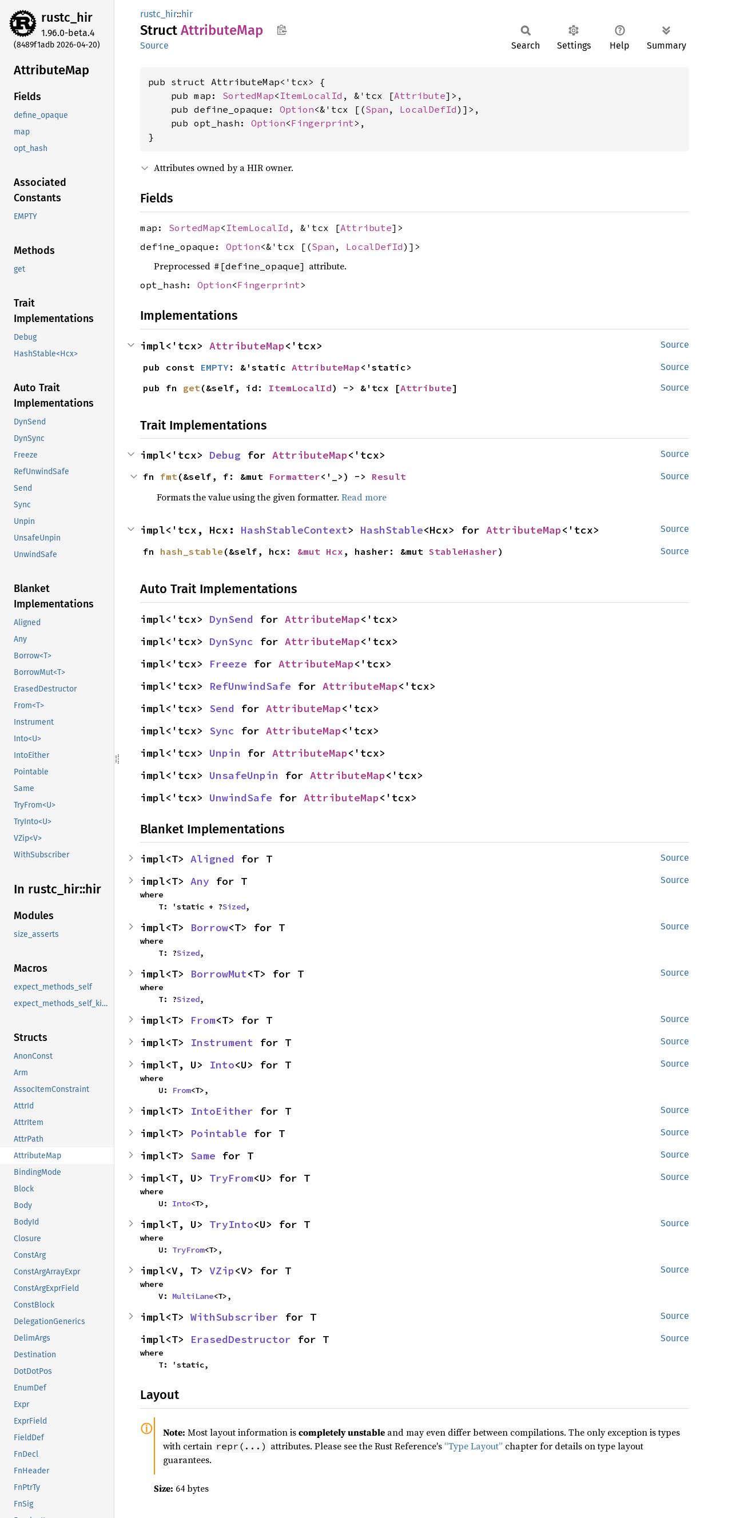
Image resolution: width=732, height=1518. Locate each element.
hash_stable (191, 551)
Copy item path (281, 29)
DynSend (231, 619)
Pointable (218, 1133)
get (191, 388)
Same (203, 1155)
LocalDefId (428, 109)
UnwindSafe (240, 797)
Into (221, 1064)
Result (389, 476)
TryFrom (231, 1178)
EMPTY (214, 367)
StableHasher (463, 551)
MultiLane (192, 1296)
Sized (233, 906)
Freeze (228, 663)
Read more (364, 497)
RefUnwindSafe (250, 686)
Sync (221, 730)
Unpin (225, 753)
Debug (225, 455)
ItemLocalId (311, 95)
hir (187, 14)
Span (376, 109)
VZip (221, 1270)
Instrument (221, 1042)
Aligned (212, 858)
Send (221, 708)
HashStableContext (294, 530)
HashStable (391, 530)
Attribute (419, 95)
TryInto (231, 1224)
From (203, 1020)
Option (297, 109)
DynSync (231, 641)
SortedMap (248, 95)
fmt (168, 476)
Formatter (294, 476)
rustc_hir (67, 17)
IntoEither (221, 1111)
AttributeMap (247, 345)
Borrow (209, 927)
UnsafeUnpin (244, 775)
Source (154, 45)
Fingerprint (322, 123)
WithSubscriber (234, 1317)
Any (199, 881)
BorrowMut (218, 973)
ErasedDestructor (240, 1339)
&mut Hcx (320, 551)
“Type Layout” (473, 1446)
